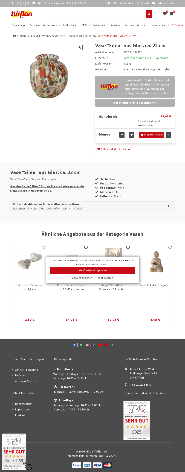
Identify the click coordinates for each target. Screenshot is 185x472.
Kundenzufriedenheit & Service (145, 393)
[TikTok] (28, 3)
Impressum (22, 409)
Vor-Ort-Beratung (26, 370)
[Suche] (96, 14)
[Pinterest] (39, 3)
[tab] (92, 207)
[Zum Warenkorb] (172, 14)
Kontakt (20, 415)
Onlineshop (18, 25)
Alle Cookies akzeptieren (92, 270)
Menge (105, 134)
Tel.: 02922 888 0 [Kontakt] (140, 384)
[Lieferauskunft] (163, 3)
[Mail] (45, 3)
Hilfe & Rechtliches (24, 393)
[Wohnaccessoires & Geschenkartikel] (64, 36)
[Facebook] (12, 3)
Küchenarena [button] (50, 25)
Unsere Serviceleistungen (28, 359)
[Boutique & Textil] (29, 36)
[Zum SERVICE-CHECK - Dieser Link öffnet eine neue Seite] (14, 452)
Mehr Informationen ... (97, 265)
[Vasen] (92, 36)
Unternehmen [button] (159, 25)
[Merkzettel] (44, 248)
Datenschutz (23, 404)
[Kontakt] (143, 3)
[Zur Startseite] (14, 36)
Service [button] (141, 25)
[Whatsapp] (17, 3)
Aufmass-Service (26, 381)
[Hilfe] (112, 3)
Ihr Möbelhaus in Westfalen (142, 359)
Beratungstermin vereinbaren (135, 102)
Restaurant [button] (99, 25)
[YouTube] (34, 3)
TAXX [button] (85, 25)
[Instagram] (23, 3)
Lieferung (21, 375)
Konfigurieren (105, 278)
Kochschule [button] (70, 25)
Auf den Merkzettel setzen (114, 149)
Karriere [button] (115, 25)
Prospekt (35, 25)
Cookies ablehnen (82, 278)
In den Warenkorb (152, 135)
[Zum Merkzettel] (166, 14)
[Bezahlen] (127, 3)
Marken (129, 25)
